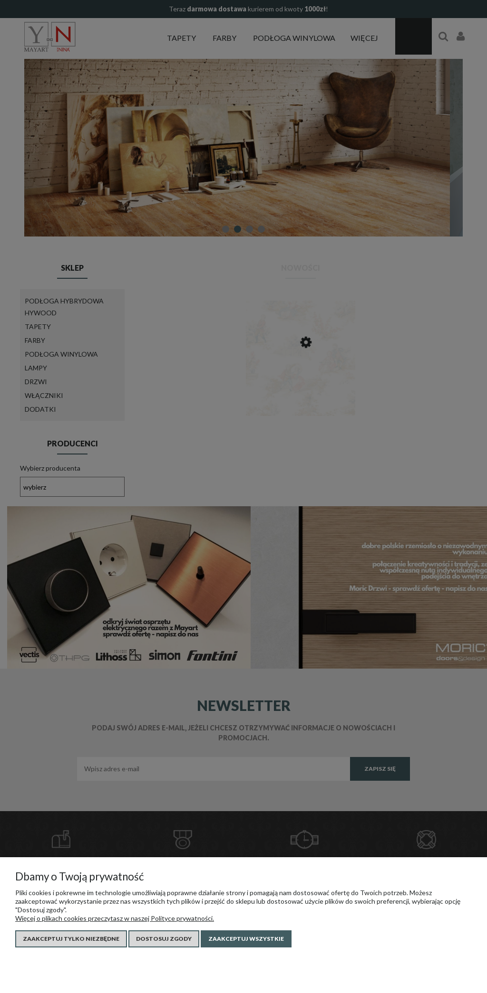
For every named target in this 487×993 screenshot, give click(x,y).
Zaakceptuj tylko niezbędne (71, 938)
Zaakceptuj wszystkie (246, 938)
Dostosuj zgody (164, 938)
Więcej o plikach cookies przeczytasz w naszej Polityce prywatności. (114, 918)
